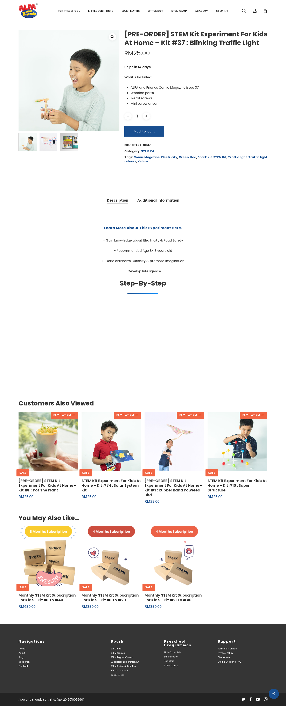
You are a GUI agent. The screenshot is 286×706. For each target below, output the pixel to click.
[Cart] (265, 11)
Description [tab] (117, 200)
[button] (112, 37)
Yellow (143, 161)
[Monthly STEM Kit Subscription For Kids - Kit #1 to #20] (111, 556)
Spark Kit (205, 157)
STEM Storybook (119, 670)
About (22, 653)
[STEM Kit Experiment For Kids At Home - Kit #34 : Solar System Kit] (111, 441)
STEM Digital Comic (122, 657)
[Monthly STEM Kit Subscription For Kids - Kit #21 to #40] (174, 556)
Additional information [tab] (158, 200)
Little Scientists (173, 652)
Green (184, 157)
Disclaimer (224, 657)
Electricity (169, 157)
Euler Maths (171, 656)
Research (24, 662)
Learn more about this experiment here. (143, 227)
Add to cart (144, 131)
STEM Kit (147, 151)
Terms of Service (227, 648)
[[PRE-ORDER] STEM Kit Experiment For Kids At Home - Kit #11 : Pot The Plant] (48, 441)
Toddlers (169, 661)
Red (193, 157)
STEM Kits (116, 648)
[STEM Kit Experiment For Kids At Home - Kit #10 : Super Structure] (237, 441)
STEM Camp (171, 665)
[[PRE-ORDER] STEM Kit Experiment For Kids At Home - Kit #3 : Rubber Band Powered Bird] (174, 441)
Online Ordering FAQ (229, 662)
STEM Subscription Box (123, 666)
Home (22, 648)
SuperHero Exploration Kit (125, 662)
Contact (23, 666)
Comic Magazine (147, 157)
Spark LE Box (117, 675)
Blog (21, 657)
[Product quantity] (137, 116)
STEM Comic (118, 653)
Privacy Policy (225, 653)
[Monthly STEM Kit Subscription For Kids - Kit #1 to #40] (48, 556)
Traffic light (237, 157)
